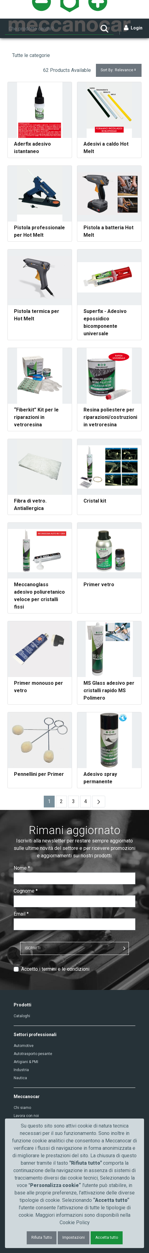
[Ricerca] (50, 29)
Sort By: (119, 70)
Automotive (24, 1046)
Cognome (26, 891)
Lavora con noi (26, 1116)
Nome (22, 868)
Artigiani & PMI (26, 1062)
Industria (21, 1070)
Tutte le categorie (31, 55)
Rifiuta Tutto (41, 1237)
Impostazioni (73, 1237)
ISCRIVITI (32, 948)
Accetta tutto (106, 1237)
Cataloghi (22, 1016)
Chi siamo (22, 1108)
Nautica (20, 1078)
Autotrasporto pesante (33, 1054)
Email (21, 914)
